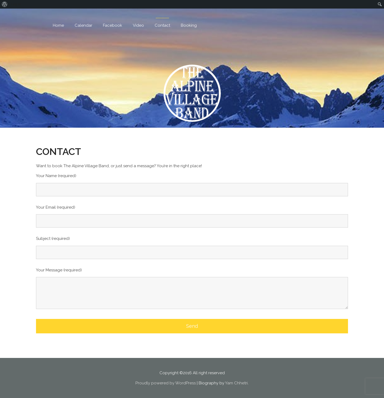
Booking (189, 25)
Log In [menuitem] (16, 4)
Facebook (112, 25)
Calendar (83, 25)
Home (58, 25)
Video (138, 25)
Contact (162, 25)
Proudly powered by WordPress (165, 383)
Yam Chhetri (236, 383)
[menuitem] (4, 4)
